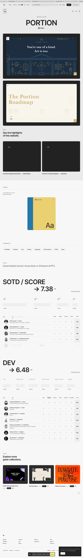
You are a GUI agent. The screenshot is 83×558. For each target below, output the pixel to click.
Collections (5, 541)
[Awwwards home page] (30, 554)
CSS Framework (47, 249)
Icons (22, 249)
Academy (20, 4)
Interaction (64, 173)
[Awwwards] (4, 4)
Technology (7, 249)
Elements (4, 543)
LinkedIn (58, 550)
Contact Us (52, 543)
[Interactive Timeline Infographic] (61, 156)
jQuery (62, 249)
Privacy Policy (17, 550)
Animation (15, 249)
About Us (51, 541)
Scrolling (29, 249)
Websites (4, 539)
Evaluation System (75, 291)
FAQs (51, 539)
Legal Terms (11, 550)
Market (28, 4)
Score (48, 554)
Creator (34, 554)
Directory (15, 4)
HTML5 (56, 249)
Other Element (26, 173)
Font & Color (39, 554)
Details (44, 554)
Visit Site (52, 554)
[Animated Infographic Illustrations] (22, 156)
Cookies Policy (5, 550)
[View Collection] (15, 474)
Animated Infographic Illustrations (12, 173)
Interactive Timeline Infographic (50, 173)
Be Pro (69, 4)
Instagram (53, 550)
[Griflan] (41, 28)
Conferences (36, 541)
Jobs (25, 4)
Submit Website (76, 4)
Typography (37, 249)
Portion (41, 22)
